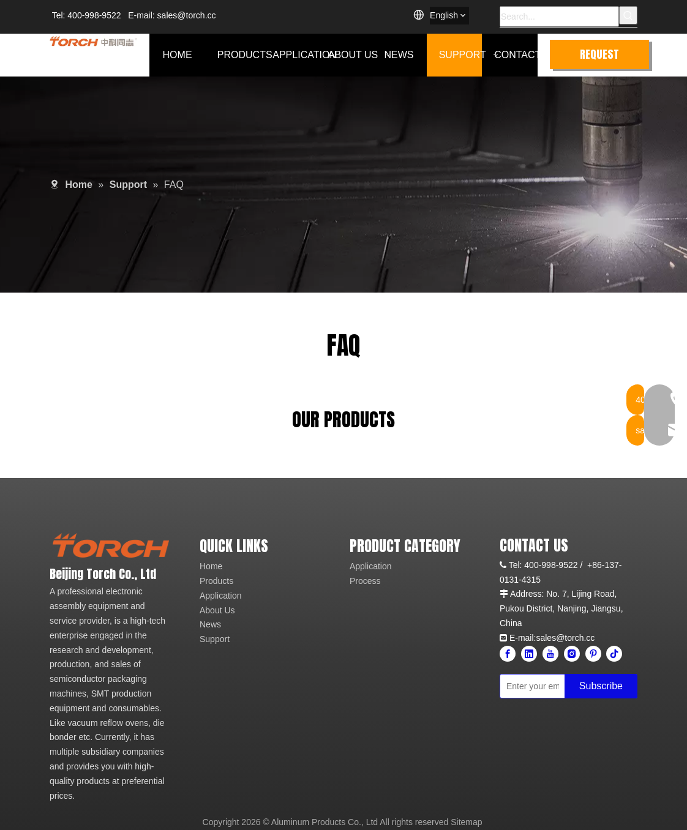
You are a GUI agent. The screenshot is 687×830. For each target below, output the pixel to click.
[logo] (111, 545)
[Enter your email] (529, 686)
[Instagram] (572, 654)
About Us (217, 610)
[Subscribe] (601, 686)
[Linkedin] (529, 654)
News (210, 624)
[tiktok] (614, 654)
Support (215, 639)
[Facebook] (508, 654)
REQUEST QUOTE (599, 57)
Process (365, 581)
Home (211, 566)
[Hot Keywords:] (628, 15)
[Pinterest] (593, 654)
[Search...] (559, 16)
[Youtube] (550, 654)
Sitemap (466, 822)
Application (221, 595)
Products (216, 581)
